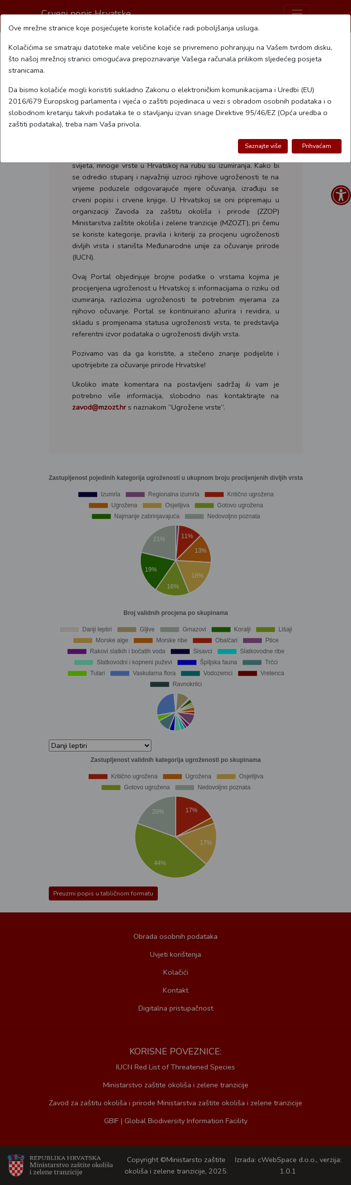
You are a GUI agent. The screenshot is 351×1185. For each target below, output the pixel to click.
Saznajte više (263, 146)
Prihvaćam (316, 146)
